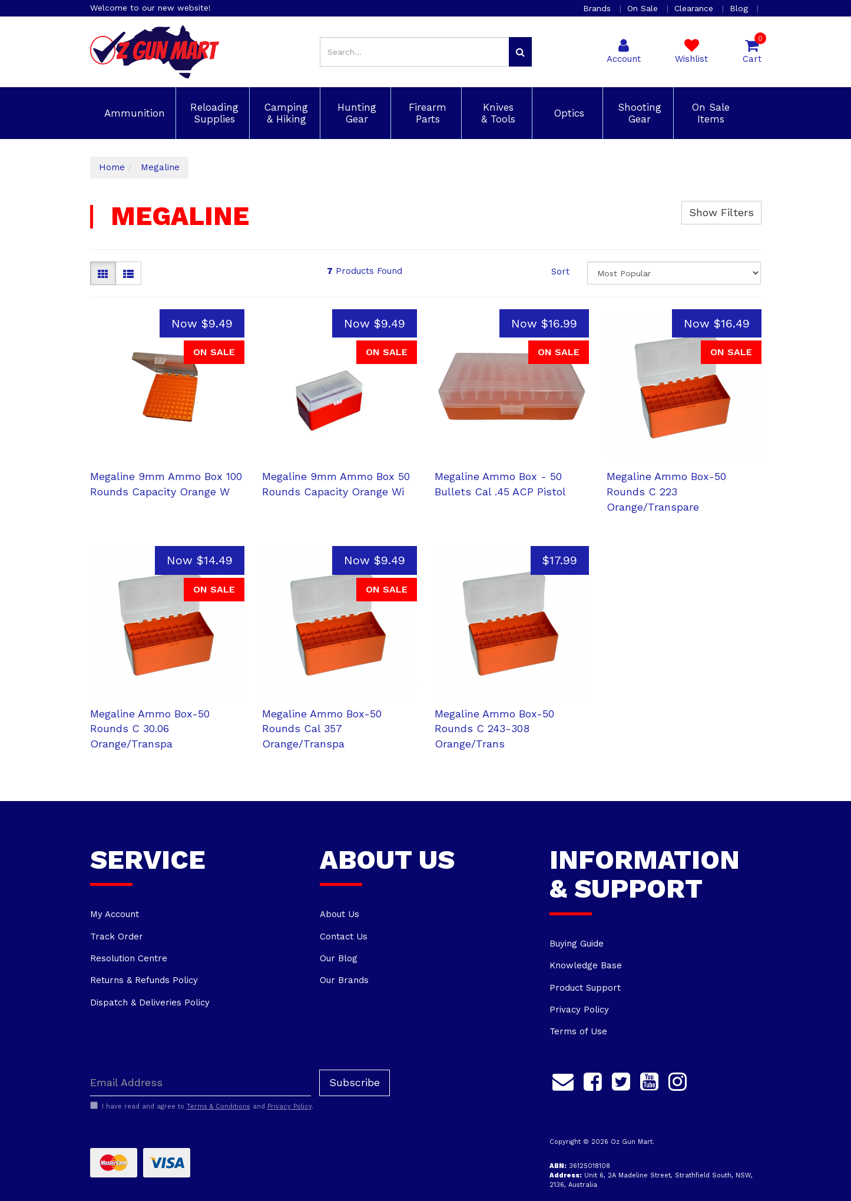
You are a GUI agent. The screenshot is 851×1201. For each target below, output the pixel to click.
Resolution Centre (128, 958)
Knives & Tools (496, 113)
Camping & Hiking (284, 113)
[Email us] (563, 1080)
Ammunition (133, 113)
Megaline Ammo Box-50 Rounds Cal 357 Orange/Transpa (322, 728)
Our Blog (338, 958)
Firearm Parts (425, 113)
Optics (567, 113)
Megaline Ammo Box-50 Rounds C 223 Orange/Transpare (666, 491)
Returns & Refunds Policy (144, 980)
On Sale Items (709, 113)
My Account (114, 914)
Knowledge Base (585, 965)
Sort (560, 271)
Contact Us (343, 936)
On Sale (644, 8)
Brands (598, 8)
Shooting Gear (637, 113)
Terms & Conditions (218, 1106)
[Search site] (520, 52)
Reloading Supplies (213, 113)
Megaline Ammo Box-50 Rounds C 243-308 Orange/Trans (494, 728)
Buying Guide (576, 943)
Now (202, 323)
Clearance (695, 8)
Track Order (116, 936)
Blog (740, 8)
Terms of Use (578, 1031)
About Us (339, 914)
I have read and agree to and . (201, 1106)
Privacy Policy (579, 1009)
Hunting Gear (355, 113)
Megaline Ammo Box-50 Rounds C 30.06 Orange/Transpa (150, 728)
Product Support (585, 987)
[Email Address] (200, 1083)
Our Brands (344, 980)
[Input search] (414, 52)
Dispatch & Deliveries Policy (150, 1002)
